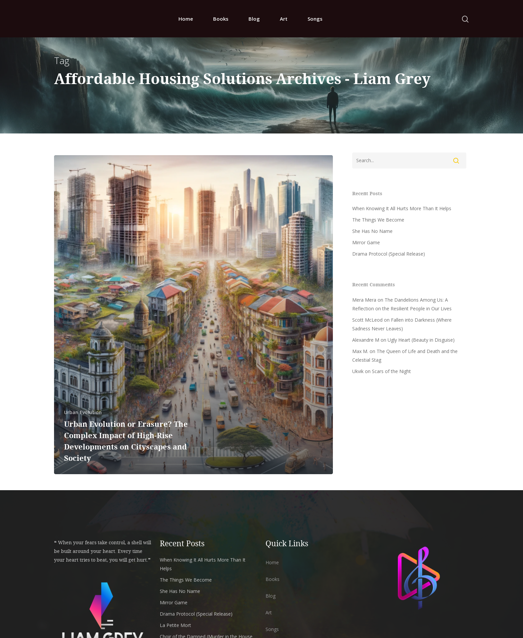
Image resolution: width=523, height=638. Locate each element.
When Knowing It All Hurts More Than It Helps (401, 208)
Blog (254, 19)
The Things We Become (378, 220)
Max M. (360, 351)
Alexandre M (365, 340)
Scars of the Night (391, 371)
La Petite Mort (175, 625)
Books (220, 19)
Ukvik (358, 371)
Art (284, 19)
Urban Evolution (83, 412)
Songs (315, 19)
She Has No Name (372, 231)
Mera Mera (364, 300)
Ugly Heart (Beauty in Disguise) (421, 340)
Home (185, 19)
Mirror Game (366, 242)
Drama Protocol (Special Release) (388, 254)
